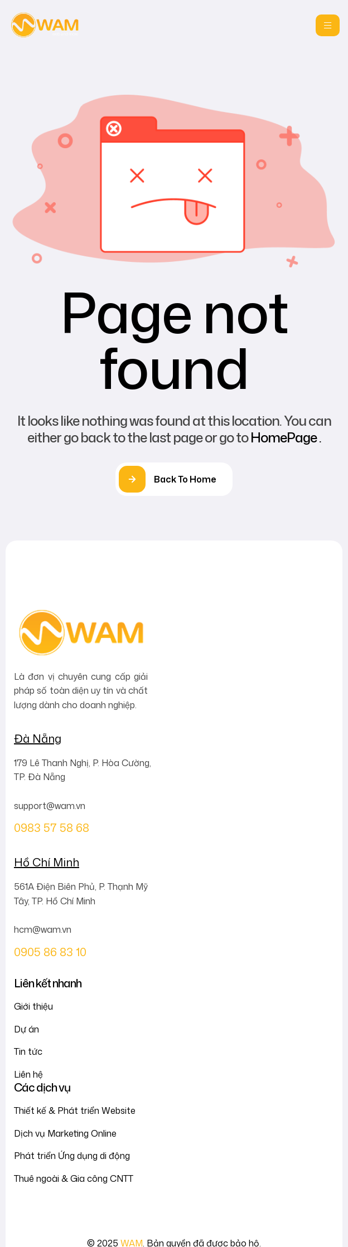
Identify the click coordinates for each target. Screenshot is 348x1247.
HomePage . (285, 437)
